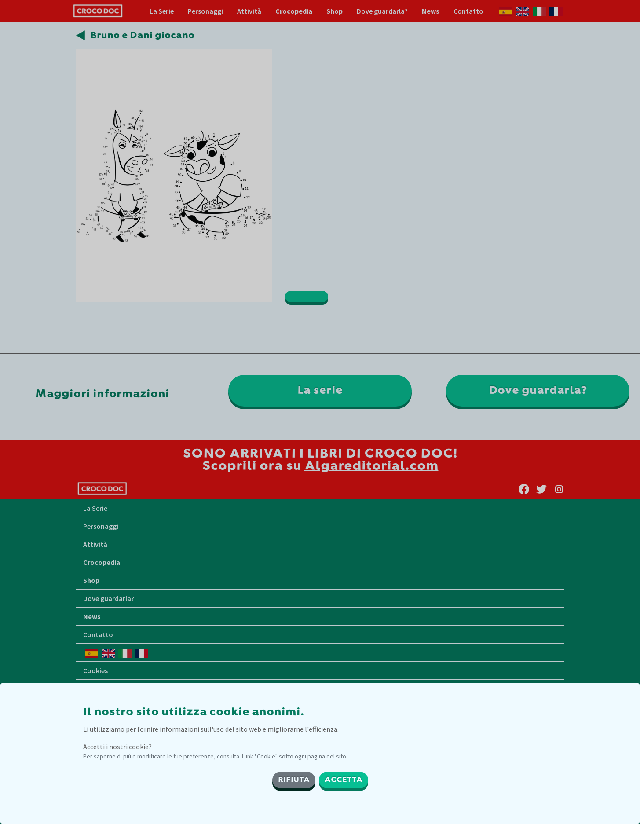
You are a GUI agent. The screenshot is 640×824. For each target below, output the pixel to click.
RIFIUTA (294, 780)
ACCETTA (343, 780)
